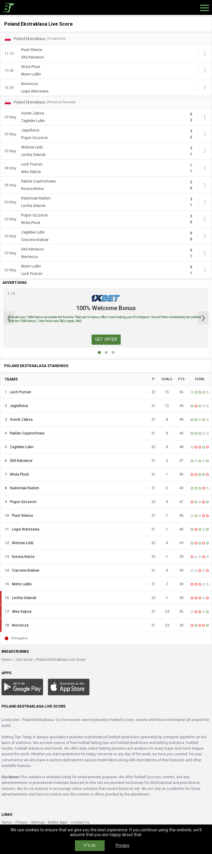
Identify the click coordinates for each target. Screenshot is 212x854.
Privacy (21, 822)
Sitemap (37, 822)
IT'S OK (89, 846)
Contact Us (80, 822)
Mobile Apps (57, 822)
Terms (6, 822)
